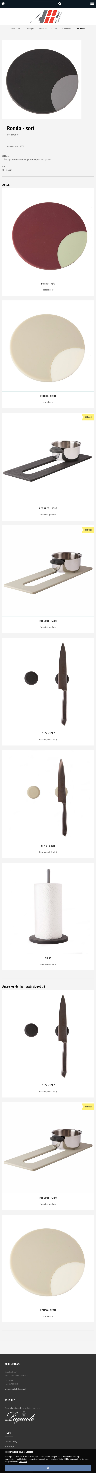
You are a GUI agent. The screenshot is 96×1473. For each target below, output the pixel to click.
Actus (54, 28)
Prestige (43, 28)
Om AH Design (11, 1441)
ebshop (10, 1446)
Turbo (48, 958)
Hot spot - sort (48, 508)
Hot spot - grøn (48, 621)
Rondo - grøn (48, 396)
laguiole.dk (16, 1408)
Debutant (15, 28)
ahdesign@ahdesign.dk (16, 1389)
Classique (29, 28)
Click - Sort (48, 733)
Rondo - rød (48, 283)
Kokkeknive (67, 28)
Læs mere (23, 1462)
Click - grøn (48, 846)
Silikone (81, 28)
